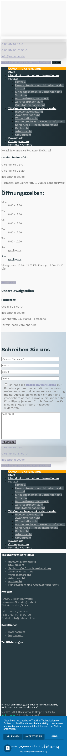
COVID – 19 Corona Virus (24, 68)
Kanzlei (13, 78)
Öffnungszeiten (18, 141)
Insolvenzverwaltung (29, 111)
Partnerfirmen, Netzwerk (32, 98)
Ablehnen (12, 736)
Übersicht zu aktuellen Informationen (33, 75)
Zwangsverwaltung (27, 115)
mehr (54, 736)
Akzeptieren (33, 736)
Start (11, 72)
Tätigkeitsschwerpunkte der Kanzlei (32, 108)
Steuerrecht (23, 134)
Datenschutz (16, 637)
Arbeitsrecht (23, 131)
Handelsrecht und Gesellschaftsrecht (40, 121)
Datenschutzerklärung (38, 752)
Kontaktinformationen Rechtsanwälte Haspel (26, 62)
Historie (20, 82)
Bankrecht (22, 128)
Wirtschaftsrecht (26, 118)
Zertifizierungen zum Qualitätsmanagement (30, 103)
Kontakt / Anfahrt (20, 144)
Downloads (15, 138)
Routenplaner (8, 282)
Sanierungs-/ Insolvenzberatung (36, 124)
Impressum (15, 640)
